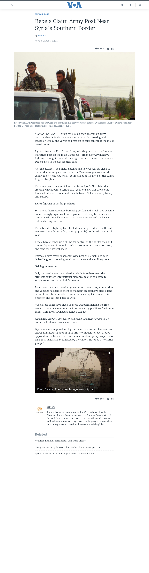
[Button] (99, 49)
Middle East (42, 14)
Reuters (42, 35)
